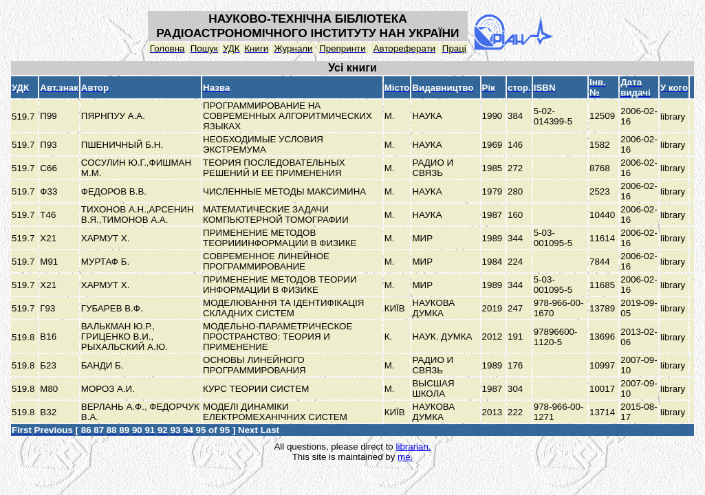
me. (405, 457)
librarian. (413, 446)
